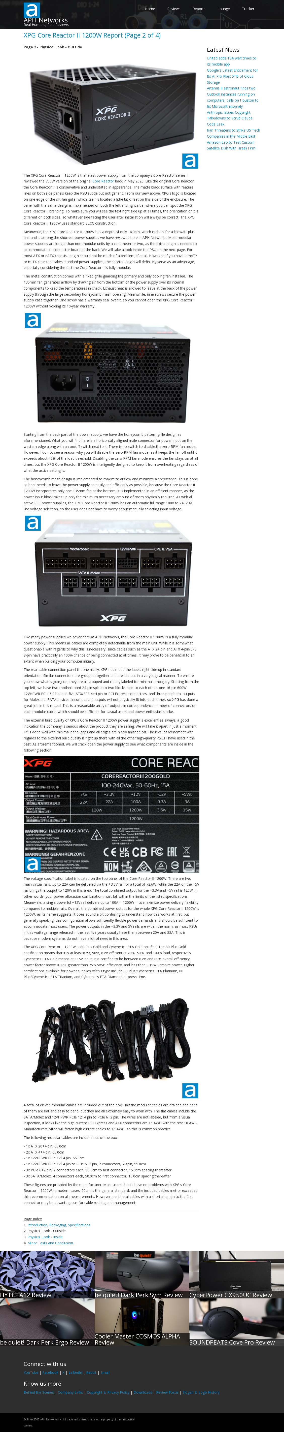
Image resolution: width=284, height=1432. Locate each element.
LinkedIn (75, 1372)
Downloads (142, 1392)
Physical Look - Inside (45, 1236)
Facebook (50, 1372)
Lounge (224, 8)
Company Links (70, 1392)
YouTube (31, 1372)
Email (104, 1372)
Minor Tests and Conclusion (50, 1242)
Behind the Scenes (39, 1392)
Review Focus (167, 1392)
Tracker (248, 8)
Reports (199, 8)
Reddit (91, 1372)
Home (150, 8)
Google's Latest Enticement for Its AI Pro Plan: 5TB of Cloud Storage (232, 76)
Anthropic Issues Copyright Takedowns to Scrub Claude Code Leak (230, 118)
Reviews (174, 8)
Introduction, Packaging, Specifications (58, 1225)
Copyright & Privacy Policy (108, 1392)
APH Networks (46, 19)
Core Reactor (103, 181)
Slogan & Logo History (201, 1392)
